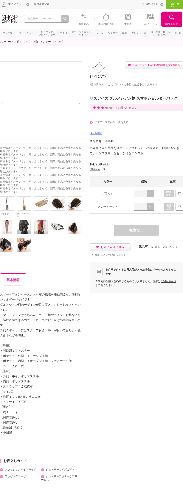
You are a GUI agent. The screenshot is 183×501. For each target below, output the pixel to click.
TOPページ (6, 41)
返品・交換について (166, 246)
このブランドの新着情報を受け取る (156, 65)
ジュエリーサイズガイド (60, 469)
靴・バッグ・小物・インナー (34, 41)
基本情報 (13, 280)
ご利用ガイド (168, 281)
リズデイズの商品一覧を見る (111, 122)
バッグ (59, 41)
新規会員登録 (41, 4)
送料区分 (95, 169)
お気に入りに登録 (112, 247)
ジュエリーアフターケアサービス (59, 478)
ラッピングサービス (16, 476)
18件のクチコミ (127, 107)
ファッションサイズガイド (20, 469)
